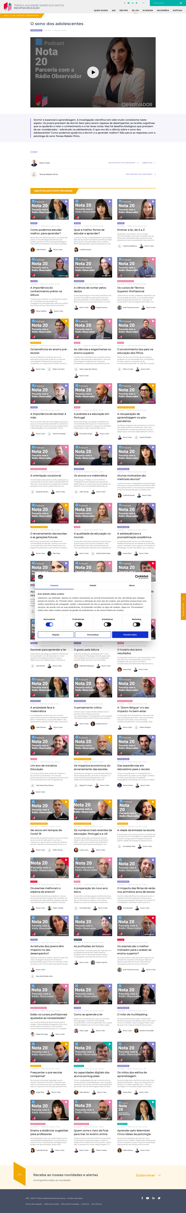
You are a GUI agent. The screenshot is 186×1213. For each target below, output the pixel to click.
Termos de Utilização (34, 1204)
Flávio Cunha (125, 369)
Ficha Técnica (96, 1204)
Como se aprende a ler (88, 1014)
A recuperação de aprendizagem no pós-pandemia (132, 417)
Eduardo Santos (39, 492)
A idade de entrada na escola (135, 830)
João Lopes (81, 1030)
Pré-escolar (35, 342)
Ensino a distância (124, 701)
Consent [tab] (54, 585)
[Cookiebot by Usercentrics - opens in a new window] (137, 577)
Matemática (79, 281)
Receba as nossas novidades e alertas (65, 1175)
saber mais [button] (147, 163)
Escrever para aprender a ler (48, 649)
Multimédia (163, 10)
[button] (64, 203)
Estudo (33, 223)
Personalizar (93, 635)
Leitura (121, 223)
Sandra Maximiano (101, 553)
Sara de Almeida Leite (41, 976)
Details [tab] (93, 585)
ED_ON (135, 10)
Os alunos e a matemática (90, 475)
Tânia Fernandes (56, 434)
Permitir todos (130, 635)
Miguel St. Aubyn (83, 785)
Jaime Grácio (125, 785)
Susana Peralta (142, 437)
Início (6, 15)
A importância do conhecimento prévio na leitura (46, 291)
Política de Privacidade (70, 1204)
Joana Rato (124, 553)
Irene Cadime (38, 311)
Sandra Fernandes (144, 1030)
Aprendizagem (32, 15)
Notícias (177, 10)
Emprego (78, 939)
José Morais (37, 666)
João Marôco (82, 1092)
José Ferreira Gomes (128, 307)
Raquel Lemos (99, 307)
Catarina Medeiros (127, 246)
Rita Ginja (53, 553)
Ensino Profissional (125, 281)
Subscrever (145, 1175)
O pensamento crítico (88, 707)
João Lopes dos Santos (85, 369)
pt (143, 3)
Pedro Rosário (142, 727)
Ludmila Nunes (82, 249)
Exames (33, 881)
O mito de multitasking (132, 1014)
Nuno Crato (55, 249)
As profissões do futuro (89, 946)
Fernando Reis (82, 908)
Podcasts (21, 15)
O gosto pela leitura (86, 649)
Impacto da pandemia (126, 407)
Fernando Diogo (83, 434)
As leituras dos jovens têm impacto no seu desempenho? (47, 950)
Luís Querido (125, 908)
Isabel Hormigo (39, 1034)
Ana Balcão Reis (126, 846)
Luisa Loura (81, 850)
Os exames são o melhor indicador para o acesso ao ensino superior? (134, 950)
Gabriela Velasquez (84, 666)
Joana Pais (124, 669)
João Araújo (81, 492)
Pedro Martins (99, 962)
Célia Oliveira (38, 249)
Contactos (85, 1204)
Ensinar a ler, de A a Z (131, 229)
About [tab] (132, 585)
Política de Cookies (51, 1204)
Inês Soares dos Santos (42, 785)
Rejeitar (55, 635)
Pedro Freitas (55, 908)
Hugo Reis (37, 1092)
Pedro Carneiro (56, 369)
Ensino (77, 342)
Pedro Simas (55, 850)
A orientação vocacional (45, 475)
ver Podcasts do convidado (121, 163)
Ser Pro (123, 10)
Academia (148, 10)
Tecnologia (79, 1066)
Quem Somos (101, 10)
